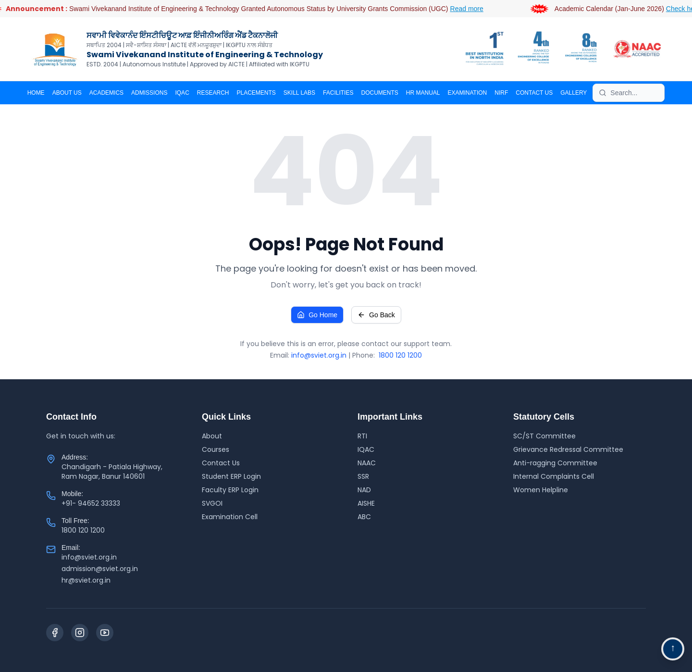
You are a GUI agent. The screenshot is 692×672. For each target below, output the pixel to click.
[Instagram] (79, 632)
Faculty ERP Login (230, 490)
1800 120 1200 (400, 355)
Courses (215, 449)
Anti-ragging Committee (555, 463)
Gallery (573, 92)
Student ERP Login (231, 476)
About (212, 436)
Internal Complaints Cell (553, 476)
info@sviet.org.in (318, 355)
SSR (363, 476)
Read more (478, 8)
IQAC (182, 92)
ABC (364, 517)
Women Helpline (540, 490)
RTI (362, 436)
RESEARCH (213, 92)
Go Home (317, 315)
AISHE (366, 503)
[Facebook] (54, 632)
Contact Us (221, 463)
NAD (364, 490)
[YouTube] (104, 632)
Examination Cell (230, 517)
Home (36, 92)
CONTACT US (534, 92)
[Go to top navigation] (672, 648)
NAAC (367, 463)
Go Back (376, 315)
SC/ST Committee (544, 436)
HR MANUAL (423, 92)
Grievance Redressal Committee (568, 449)
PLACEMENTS (255, 92)
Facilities (338, 92)
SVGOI (212, 503)
